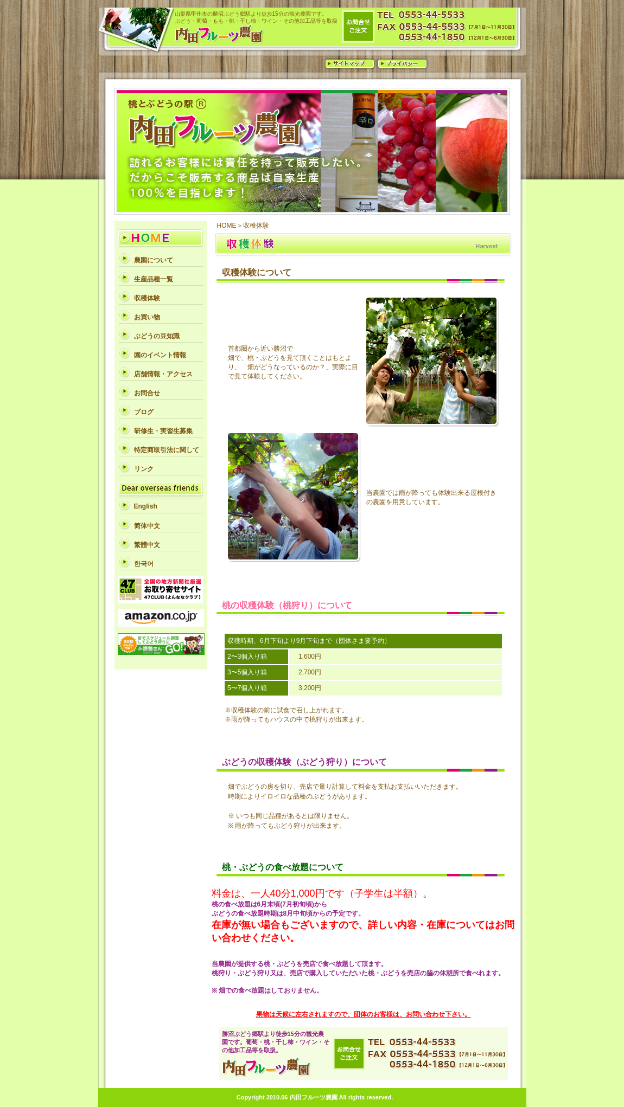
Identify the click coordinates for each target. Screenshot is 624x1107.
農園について (153, 260)
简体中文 (147, 526)
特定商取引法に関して (166, 450)
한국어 (144, 564)
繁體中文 (147, 545)
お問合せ (147, 393)
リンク (144, 469)
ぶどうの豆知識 (157, 336)
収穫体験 (147, 298)
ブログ (144, 412)
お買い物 (147, 317)
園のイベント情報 (160, 355)
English (145, 506)
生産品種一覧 (153, 279)
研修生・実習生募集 (163, 431)
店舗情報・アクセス (163, 374)
